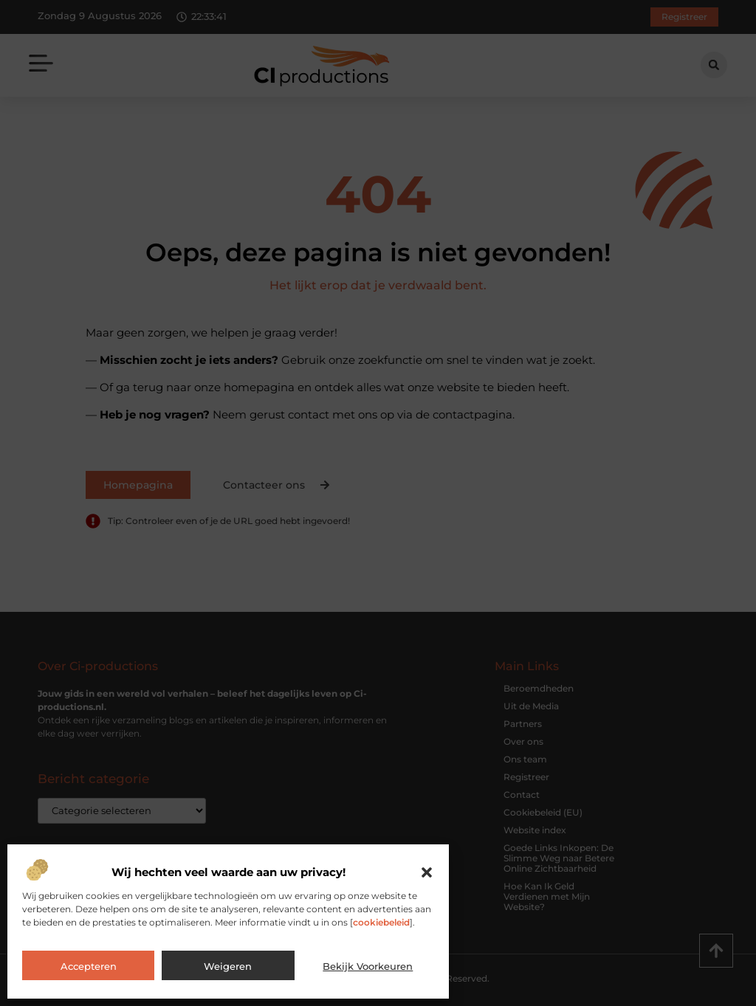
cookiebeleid (381, 922)
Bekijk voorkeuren (368, 966)
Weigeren (228, 966)
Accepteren (89, 966)
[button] (426, 872)
